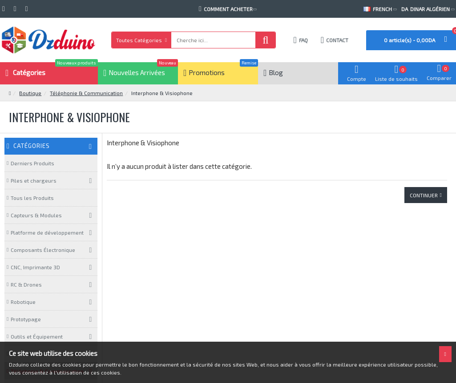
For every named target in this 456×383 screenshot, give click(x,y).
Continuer (424, 195)
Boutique (30, 93)
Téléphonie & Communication (86, 93)
